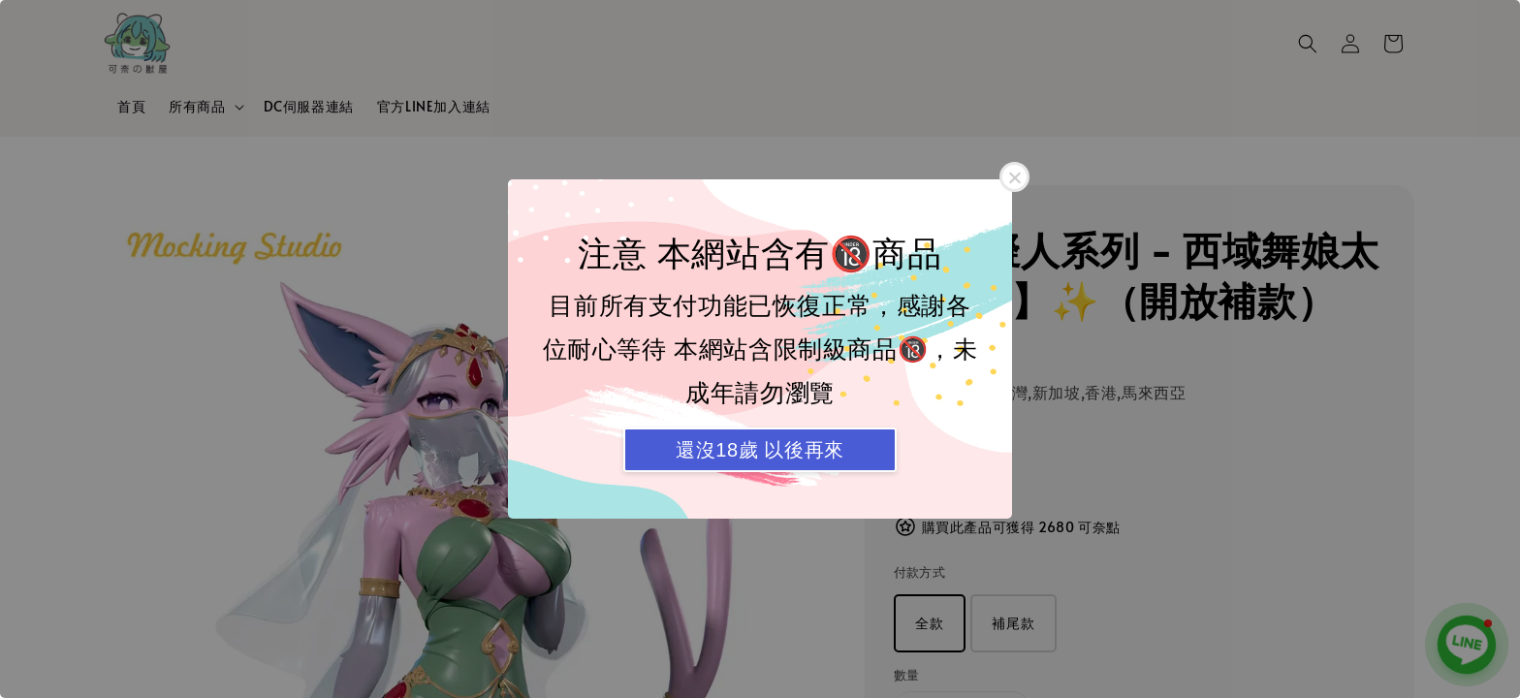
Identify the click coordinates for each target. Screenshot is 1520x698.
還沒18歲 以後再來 (760, 449)
